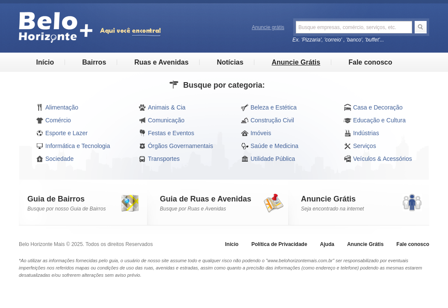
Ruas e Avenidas (161, 62)
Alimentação (57, 107)
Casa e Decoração (373, 107)
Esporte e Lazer (62, 133)
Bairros (94, 62)
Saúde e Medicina (269, 145)
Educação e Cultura (375, 120)
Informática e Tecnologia (73, 145)
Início (45, 62)
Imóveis (256, 133)
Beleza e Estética (269, 107)
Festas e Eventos (166, 133)
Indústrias (361, 133)
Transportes (159, 158)
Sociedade (55, 158)
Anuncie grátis (268, 27)
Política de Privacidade (279, 244)
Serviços (360, 145)
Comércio (53, 120)
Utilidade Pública (268, 158)
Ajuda (327, 244)
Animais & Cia (162, 107)
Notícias (230, 62)
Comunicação (162, 120)
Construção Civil (267, 120)
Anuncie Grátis (295, 62)
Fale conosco (370, 62)
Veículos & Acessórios (378, 158)
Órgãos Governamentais (176, 145)
